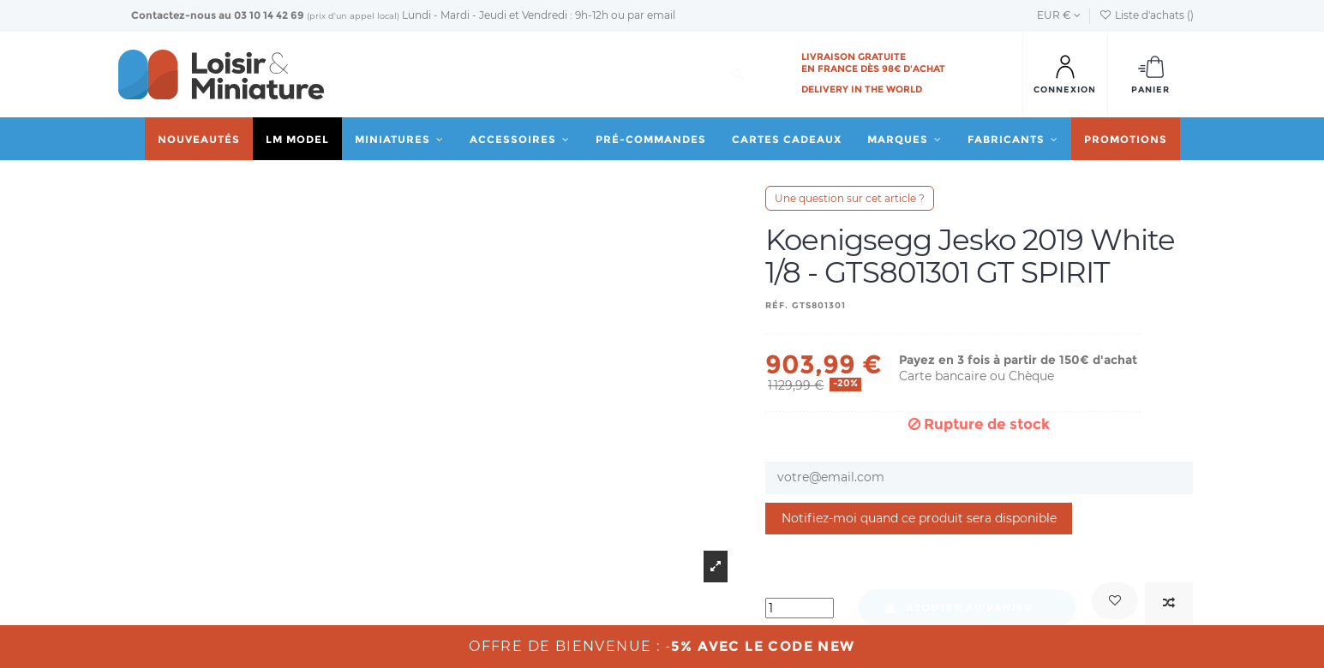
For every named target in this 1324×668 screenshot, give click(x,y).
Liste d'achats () (1146, 15)
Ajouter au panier (958, 607)
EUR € (1059, 15)
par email (651, 15)
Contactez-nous (173, 15)
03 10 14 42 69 (269, 15)
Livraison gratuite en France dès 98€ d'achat (873, 63)
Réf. (776, 305)
